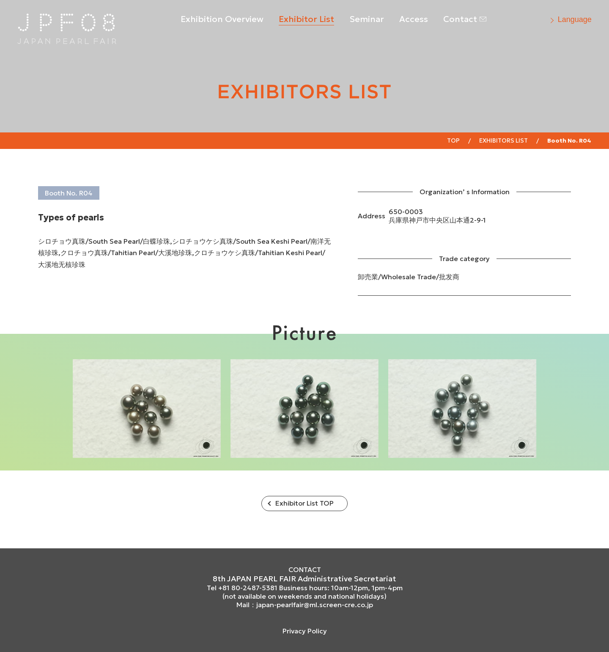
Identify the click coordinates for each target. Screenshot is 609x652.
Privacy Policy (305, 631)
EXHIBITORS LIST (503, 140)
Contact (460, 19)
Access (413, 19)
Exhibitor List (306, 19)
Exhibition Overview (222, 19)
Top (453, 140)
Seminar (366, 19)
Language (575, 19)
